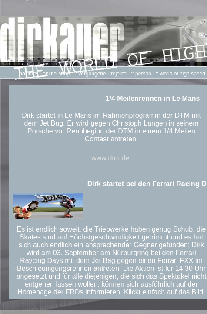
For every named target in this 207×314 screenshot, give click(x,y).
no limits (28, 74)
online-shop (56, 74)
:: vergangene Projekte (100, 74)
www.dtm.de (110, 158)
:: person (141, 74)
